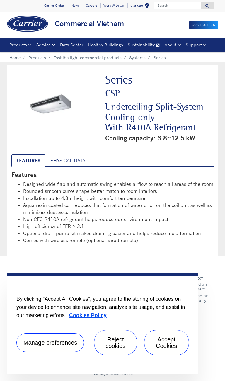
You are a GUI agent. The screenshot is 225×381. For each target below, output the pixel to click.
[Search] (177, 5)
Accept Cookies (166, 342)
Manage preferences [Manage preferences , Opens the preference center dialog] (50, 342)
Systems (137, 57)
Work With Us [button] (113, 6)
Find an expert (199, 286)
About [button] (170, 44)
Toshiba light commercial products (88, 57)
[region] (102, 323)
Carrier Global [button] (54, 6)
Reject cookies (115, 342)
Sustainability (145, 45)
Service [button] (43, 44)
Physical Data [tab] (67, 161)
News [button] (75, 6)
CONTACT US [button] (204, 25)
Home (15, 57)
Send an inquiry (200, 298)
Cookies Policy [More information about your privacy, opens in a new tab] (88, 315)
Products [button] (18, 44)
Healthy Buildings (105, 44)
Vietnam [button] (140, 6)
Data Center (71, 44)
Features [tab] (28, 161)
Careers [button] (91, 6)
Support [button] (194, 44)
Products (37, 57)
